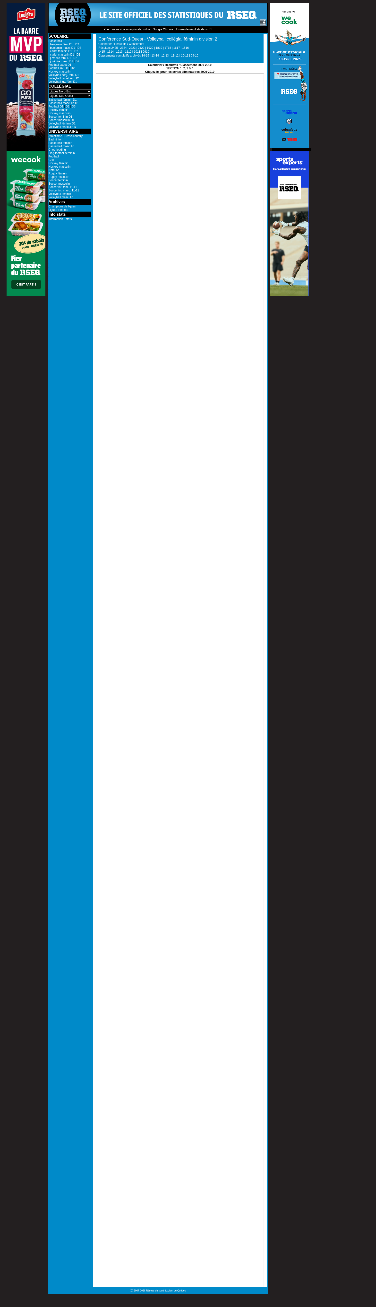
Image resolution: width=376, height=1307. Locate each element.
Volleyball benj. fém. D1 (64, 75)
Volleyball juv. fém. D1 (63, 81)
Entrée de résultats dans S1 (194, 29)
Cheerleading (57, 149)
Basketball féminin (60, 143)
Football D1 (56, 106)
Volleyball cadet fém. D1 (64, 78)
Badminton (55, 139)
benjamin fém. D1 (61, 44)
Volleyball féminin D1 (62, 123)
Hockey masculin (60, 71)
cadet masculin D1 (61, 54)
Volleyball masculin (61, 197)
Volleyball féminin (60, 194)
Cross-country (73, 136)
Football (54, 156)
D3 (74, 106)
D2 (77, 44)
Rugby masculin (59, 177)
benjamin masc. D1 (62, 47)
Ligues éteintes (58, 210)
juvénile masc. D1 (61, 61)
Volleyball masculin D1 (63, 127)
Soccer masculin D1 (62, 120)
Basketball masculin (61, 146)
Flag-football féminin (62, 153)
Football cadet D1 (60, 64)
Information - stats (60, 219)
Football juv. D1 (58, 68)
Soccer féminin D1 (60, 116)
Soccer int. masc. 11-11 (64, 190)
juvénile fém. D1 (60, 58)
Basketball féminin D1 (63, 99)
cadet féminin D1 (60, 51)
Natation (54, 170)
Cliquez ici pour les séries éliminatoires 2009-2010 (179, 72)
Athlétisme (55, 136)
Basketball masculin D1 (64, 103)
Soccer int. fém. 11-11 (63, 187)
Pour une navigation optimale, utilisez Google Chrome (138, 29)
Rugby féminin (58, 173)
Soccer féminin (58, 180)
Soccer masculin (59, 183)
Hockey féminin (58, 110)
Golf (51, 160)
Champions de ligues (62, 206)
